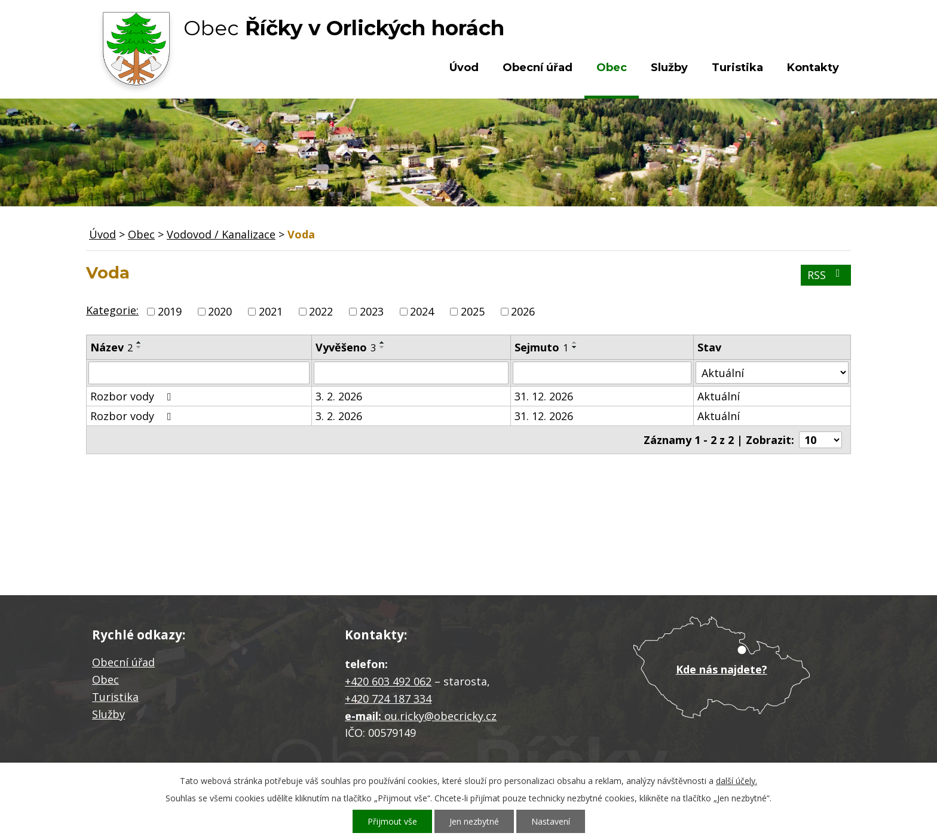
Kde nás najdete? (721, 669)
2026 (523, 311)
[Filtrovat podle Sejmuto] (602, 373)
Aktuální (718, 396)
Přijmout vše (392, 821)
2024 (422, 311)
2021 (271, 311)
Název (111, 347)
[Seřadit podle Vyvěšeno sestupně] (382, 347)
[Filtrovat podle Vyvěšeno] (411, 373)
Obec (611, 67)
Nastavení (550, 821)
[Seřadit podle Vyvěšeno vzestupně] (382, 342)
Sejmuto (541, 347)
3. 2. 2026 (339, 396)
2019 (170, 311)
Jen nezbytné (474, 821)
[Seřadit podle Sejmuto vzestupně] (574, 342)
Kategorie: (112, 310)
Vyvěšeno (346, 347)
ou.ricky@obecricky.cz (440, 716)
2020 (220, 311)
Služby (669, 67)
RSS (826, 275)
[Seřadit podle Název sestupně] (139, 347)
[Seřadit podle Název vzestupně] (139, 342)
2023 (372, 311)
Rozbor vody (133, 396)
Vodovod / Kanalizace (221, 234)
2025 (473, 311)
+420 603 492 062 (388, 681)
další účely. (736, 780)
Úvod (464, 67)
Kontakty (813, 67)
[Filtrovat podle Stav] (772, 373)
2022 (321, 311)
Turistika (737, 67)
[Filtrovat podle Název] (199, 373)
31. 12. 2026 (544, 396)
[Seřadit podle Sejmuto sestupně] (574, 347)
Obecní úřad (537, 67)
